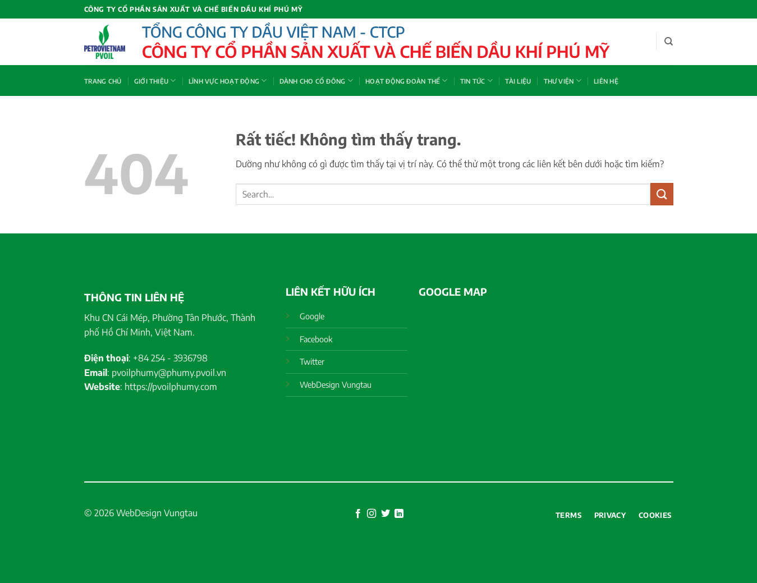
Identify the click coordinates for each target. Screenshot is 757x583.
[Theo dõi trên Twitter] (385, 514)
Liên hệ (606, 81)
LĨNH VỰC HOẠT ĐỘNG (228, 80)
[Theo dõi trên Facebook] (358, 514)
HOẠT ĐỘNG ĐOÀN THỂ (406, 80)
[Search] (668, 41)
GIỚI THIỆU (155, 80)
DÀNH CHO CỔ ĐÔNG (316, 80)
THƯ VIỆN (562, 80)
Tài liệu (518, 81)
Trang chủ (103, 81)
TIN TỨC (476, 80)
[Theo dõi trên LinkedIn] (398, 514)
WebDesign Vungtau (157, 512)
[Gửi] (661, 194)
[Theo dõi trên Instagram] (371, 514)
